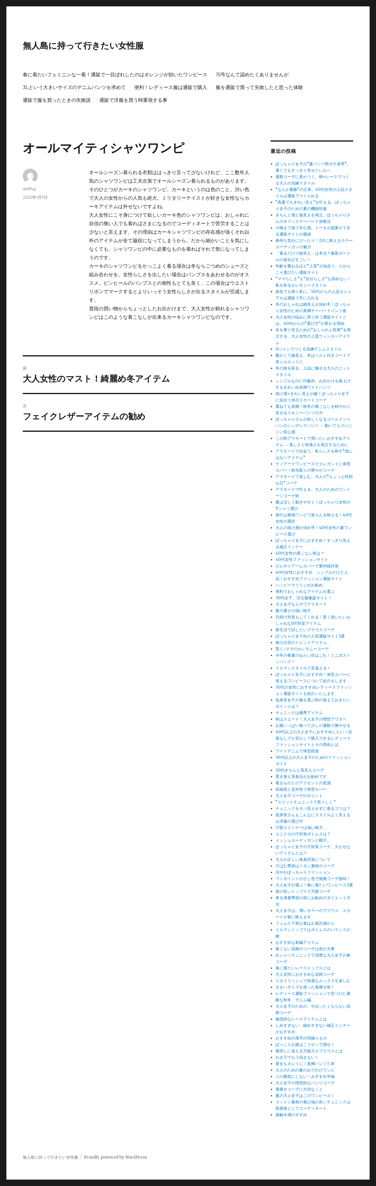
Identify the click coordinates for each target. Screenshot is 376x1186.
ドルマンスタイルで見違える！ (303, 668)
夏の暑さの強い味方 (293, 610)
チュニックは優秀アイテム (299, 712)
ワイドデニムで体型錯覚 (297, 751)
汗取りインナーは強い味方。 (301, 827)
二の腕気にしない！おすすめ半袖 (305, 1076)
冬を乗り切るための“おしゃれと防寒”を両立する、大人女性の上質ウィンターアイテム (313, 336)
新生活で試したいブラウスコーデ (305, 629)
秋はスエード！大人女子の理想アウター (311, 719)
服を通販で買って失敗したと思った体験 (259, 87)
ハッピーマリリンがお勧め (299, 585)
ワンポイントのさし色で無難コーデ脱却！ (312, 878)
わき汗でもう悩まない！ (297, 1057)
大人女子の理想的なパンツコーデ (305, 1082)
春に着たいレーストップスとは (303, 968)
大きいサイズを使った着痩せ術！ (305, 987)
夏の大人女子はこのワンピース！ (305, 1095)
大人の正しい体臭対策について (303, 859)
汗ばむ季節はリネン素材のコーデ (305, 865)
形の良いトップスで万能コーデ (303, 891)
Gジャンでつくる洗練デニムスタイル (308, 349)
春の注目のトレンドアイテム (301, 642)
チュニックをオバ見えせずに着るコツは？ (312, 808)
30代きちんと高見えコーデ (299, 770)
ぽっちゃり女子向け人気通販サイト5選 (310, 636)
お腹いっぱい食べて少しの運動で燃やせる (312, 725)
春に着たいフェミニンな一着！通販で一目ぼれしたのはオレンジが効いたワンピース (115, 74)
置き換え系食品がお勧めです (301, 776)
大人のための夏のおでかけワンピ (305, 1070)
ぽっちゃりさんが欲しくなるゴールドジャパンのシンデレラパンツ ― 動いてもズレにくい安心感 (313, 426)
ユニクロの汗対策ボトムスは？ (303, 834)
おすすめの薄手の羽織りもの (301, 1038)
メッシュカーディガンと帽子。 (303, 840)
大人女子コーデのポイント (299, 795)
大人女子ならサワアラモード (301, 604)
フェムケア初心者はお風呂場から (305, 923)
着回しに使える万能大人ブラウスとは (309, 1051)
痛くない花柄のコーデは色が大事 (305, 948)
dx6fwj (29, 188)
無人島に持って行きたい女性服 (83, 45)
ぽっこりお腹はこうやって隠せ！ (305, 1044)
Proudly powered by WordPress (115, 1157)
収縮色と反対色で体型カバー (301, 789)
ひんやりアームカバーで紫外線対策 (307, 566)
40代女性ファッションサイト (301, 559)
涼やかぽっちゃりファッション (303, 872)
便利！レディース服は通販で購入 (170, 87)
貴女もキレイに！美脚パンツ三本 (305, 1063)
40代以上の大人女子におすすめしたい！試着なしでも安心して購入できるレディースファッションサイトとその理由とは (313, 738)
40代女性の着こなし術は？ (299, 553)
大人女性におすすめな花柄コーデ (305, 974)
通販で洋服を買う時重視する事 (133, 100)
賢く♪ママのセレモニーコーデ (302, 648)
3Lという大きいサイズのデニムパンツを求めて (74, 87)
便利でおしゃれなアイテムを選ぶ (305, 591)
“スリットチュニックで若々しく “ (305, 802)
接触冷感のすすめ (291, 1114)
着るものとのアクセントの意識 (303, 783)
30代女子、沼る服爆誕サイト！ (303, 597)
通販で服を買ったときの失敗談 (57, 100)
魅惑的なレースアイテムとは (301, 1019)
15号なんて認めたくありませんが (252, 74)
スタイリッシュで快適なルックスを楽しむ (312, 980)
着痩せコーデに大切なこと (299, 1089)
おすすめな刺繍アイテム (297, 942)
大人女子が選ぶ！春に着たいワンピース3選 (314, 885)
